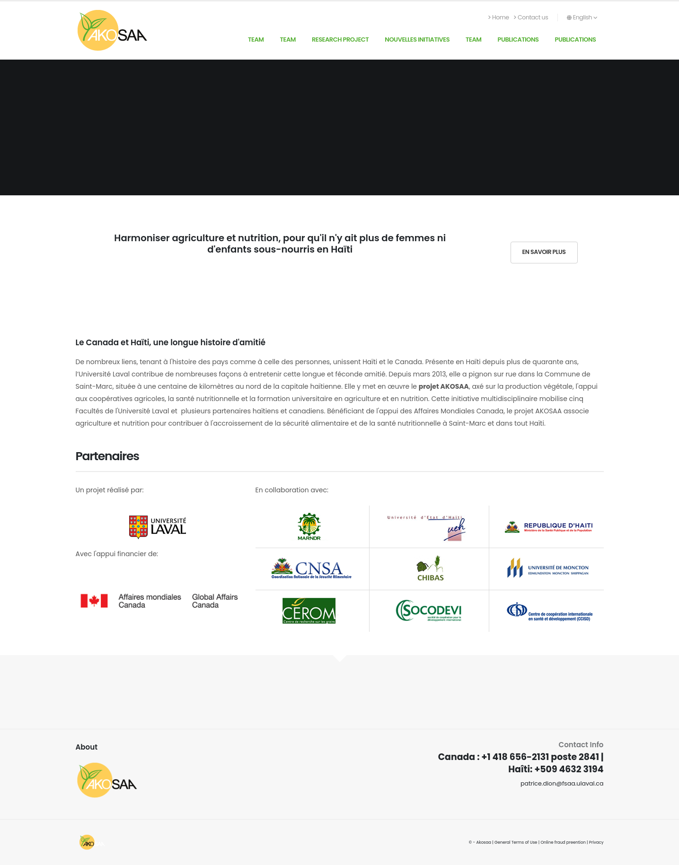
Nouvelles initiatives (417, 39)
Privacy (596, 842)
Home (498, 17)
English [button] (582, 17)
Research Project (340, 39)
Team (256, 39)
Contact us (531, 17)
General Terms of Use (515, 842)
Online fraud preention (562, 842)
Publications (518, 39)
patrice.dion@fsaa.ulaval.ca (562, 783)
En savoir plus (544, 252)
